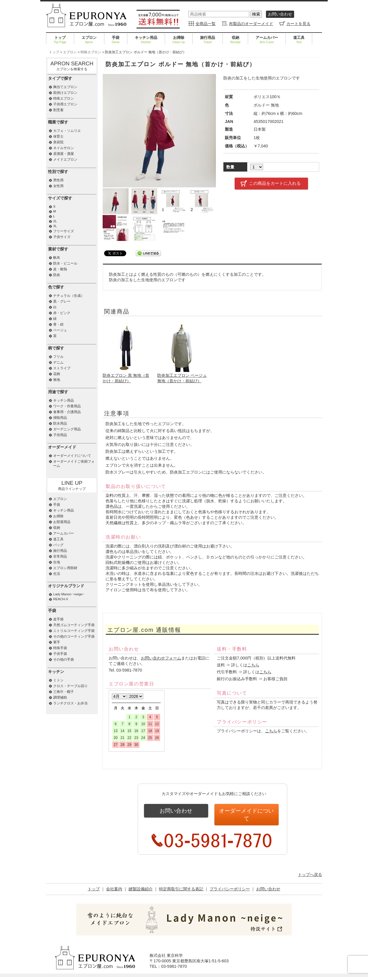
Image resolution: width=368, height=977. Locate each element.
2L (55, 221)
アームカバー (267, 40)
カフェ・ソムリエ (67, 130)
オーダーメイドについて (246, 810)
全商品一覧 (205, 23)
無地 (56, 379)
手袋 (116, 40)
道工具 (298, 40)
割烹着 (58, 110)
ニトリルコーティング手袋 (74, 630)
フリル (58, 356)
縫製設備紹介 (141, 880)
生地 (56, 562)
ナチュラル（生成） (68, 295)
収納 (235, 40)
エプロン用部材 (65, 568)
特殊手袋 (60, 648)
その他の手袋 (63, 659)
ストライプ (61, 368)
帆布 (56, 257)
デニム (58, 362)
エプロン (89, 40)
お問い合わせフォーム (161, 658)
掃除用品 (60, 417)
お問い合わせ (280, 14)
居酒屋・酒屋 (63, 153)
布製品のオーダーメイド (251, 23)
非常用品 (60, 556)
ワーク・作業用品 (67, 406)
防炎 (56, 275)
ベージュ (60, 330)
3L (55, 226)
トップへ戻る (310, 866)
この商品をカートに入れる (275, 183)
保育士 (58, 136)
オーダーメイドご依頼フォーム (74, 463)
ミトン (58, 680)
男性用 (58, 180)
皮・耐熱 (60, 269)
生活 (56, 573)
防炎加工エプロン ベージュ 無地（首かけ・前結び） (182, 375)
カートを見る (298, 23)
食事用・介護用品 (67, 412)
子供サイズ (61, 237)
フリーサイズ (63, 231)
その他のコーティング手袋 (74, 636)
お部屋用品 (61, 522)
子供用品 (60, 435)
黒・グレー (61, 301)
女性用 (58, 186)
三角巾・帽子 (63, 691)
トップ (60, 40)
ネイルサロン (63, 148)
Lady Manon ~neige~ (68, 594)
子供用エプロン (65, 104)
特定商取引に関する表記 (181, 880)
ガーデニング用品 (67, 429)
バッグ (58, 545)
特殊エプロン (63, 98)
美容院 (58, 142)
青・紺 (58, 324)
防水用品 (60, 423)
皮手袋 (58, 619)
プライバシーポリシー (230, 880)
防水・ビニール (65, 263)
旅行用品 (207, 40)
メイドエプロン (65, 159)
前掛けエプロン (65, 92)
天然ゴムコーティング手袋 (74, 625)
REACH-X (60, 599)
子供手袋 (60, 653)
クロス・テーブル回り (70, 686)
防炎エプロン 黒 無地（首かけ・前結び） (127, 375)
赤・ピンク (61, 313)
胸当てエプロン (65, 87)
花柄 (56, 374)
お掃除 (178, 40)
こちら (253, 665)
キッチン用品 (146, 40)
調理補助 (60, 697)
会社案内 (114, 880)
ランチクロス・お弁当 (70, 703)
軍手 (56, 642)
